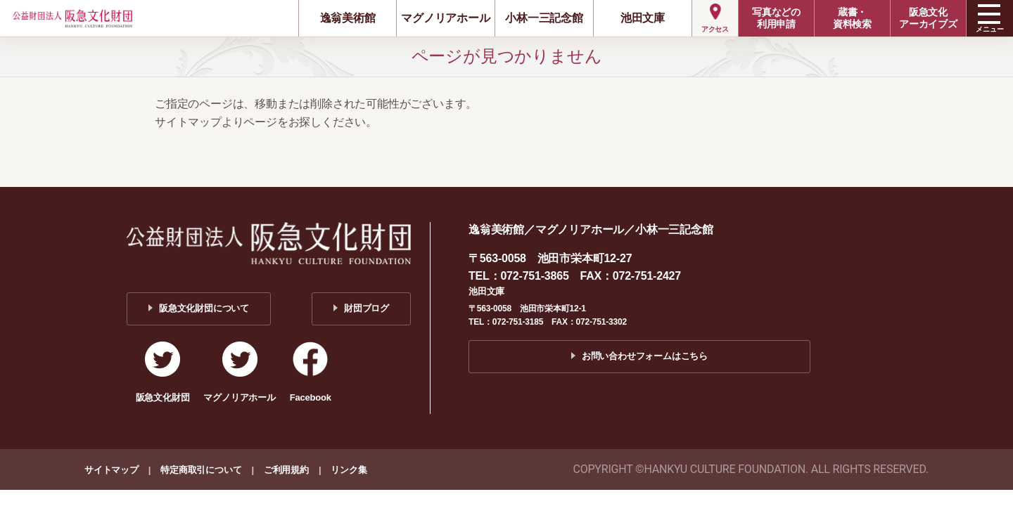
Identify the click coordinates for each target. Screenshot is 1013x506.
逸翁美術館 (348, 18)
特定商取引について (200, 470)
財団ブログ (366, 308)
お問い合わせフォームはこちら (645, 356)
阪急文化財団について (204, 308)
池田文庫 (642, 18)
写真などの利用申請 (776, 18)
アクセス (715, 29)
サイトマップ (111, 470)
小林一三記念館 (544, 18)
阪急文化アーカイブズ (928, 18)
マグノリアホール (445, 18)
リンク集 (349, 470)
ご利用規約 (286, 470)
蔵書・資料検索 (852, 18)
